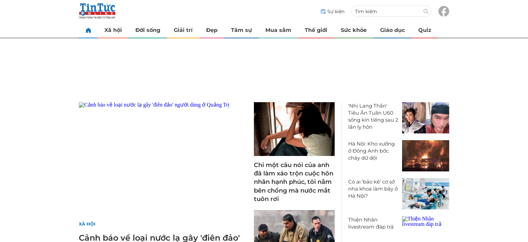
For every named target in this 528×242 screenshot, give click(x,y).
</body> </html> (264, 121)
